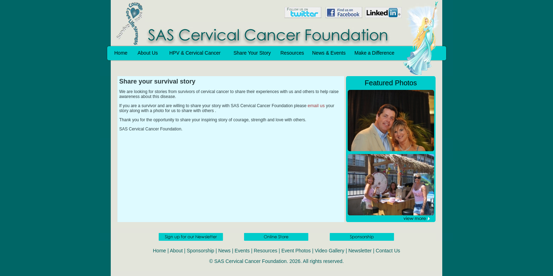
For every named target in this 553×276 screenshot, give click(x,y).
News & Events (329, 53)
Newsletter (360, 250)
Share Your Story (252, 53)
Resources (292, 53)
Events (242, 250)
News (224, 250)
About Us (148, 53)
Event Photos (296, 250)
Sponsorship (200, 250)
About (176, 250)
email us (317, 105)
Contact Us (388, 250)
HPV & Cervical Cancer (195, 53)
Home (120, 53)
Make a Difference (374, 53)
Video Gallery (329, 250)
